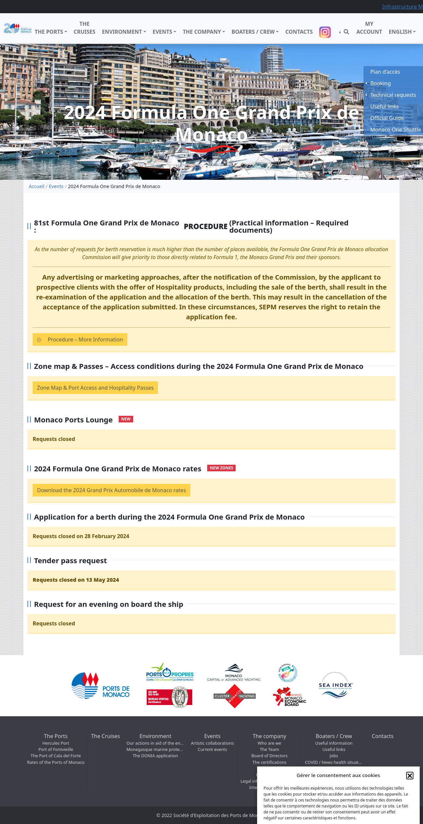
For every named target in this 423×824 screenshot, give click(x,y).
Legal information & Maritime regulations (269, 781)
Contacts (299, 31)
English (400, 31)
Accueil (36, 186)
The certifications (269, 762)
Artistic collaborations (212, 743)
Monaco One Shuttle (395, 129)
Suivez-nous (325, 32)
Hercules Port (55, 743)
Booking (380, 83)
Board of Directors (269, 756)
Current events (212, 749)
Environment (122, 31)
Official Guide (387, 118)
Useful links (334, 749)
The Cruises (85, 27)
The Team (269, 749)
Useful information (334, 743)
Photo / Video (269, 775)
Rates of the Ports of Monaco (56, 762)
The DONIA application (155, 756)
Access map (269, 768)
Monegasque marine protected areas (155, 749)
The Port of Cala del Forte (56, 756)
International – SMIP (269, 787)
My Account (369, 27)
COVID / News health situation (334, 762)
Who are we (269, 743)
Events (162, 31)
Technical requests (393, 94)
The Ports (49, 31)
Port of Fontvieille (55, 749)
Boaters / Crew (253, 31)
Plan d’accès (385, 71)
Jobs (334, 756)
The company (202, 31)
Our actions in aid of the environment (155, 743)
